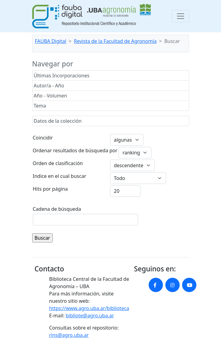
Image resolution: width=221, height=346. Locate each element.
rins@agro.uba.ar (69, 335)
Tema (40, 105)
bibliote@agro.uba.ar (90, 315)
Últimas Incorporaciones (62, 75)
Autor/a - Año (49, 85)
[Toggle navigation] (180, 16)
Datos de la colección (58, 121)
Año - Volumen (50, 95)
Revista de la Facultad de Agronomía (115, 41)
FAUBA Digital (50, 41)
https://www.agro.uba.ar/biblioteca (89, 308)
